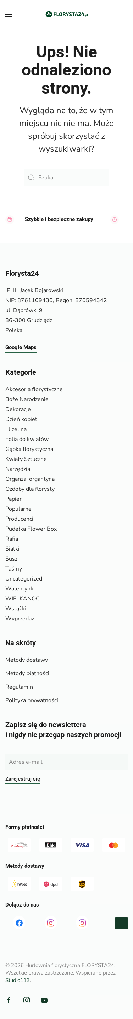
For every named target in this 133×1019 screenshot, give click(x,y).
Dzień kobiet (21, 419)
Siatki (12, 549)
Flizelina (16, 429)
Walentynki (20, 589)
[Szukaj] (66, 177)
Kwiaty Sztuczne (26, 459)
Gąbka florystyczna (29, 449)
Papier (13, 499)
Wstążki (15, 609)
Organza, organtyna (30, 479)
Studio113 (17, 980)
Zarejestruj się (22, 779)
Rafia (11, 539)
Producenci (19, 519)
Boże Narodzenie (27, 399)
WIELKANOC (22, 599)
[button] (8, 14)
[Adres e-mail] (66, 762)
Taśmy (13, 569)
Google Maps (21, 348)
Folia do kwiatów (27, 439)
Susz (11, 559)
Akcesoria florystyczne (34, 389)
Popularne (18, 509)
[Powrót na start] (66, 14)
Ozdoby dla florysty (30, 489)
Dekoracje (18, 409)
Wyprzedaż (19, 619)
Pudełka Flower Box (31, 529)
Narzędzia (17, 469)
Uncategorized (23, 579)
